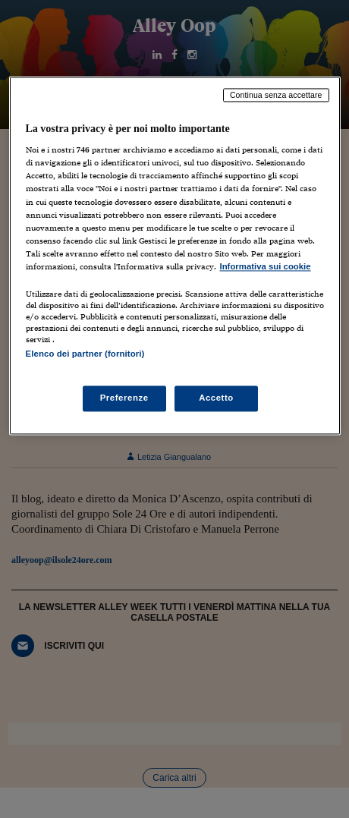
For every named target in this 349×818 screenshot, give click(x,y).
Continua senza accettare (276, 94)
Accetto (216, 398)
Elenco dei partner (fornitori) (85, 353)
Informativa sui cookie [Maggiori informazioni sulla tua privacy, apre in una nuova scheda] (265, 266)
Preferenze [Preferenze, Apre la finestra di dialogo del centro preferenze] (124, 398)
